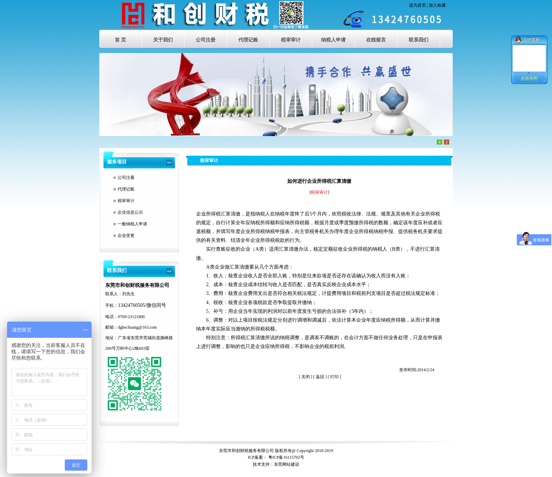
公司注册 (126, 177)
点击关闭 (529, 78)
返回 (320, 376)
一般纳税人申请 (132, 223)
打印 (334, 376)
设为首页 (417, 5)
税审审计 (126, 200)
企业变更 (126, 235)
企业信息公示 (130, 212)
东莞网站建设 (286, 464)
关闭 (305, 376)
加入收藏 (437, 5)
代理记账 (126, 189)
